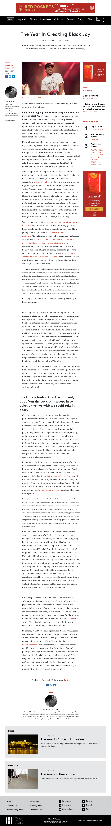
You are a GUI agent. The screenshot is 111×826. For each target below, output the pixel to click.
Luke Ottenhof (97, 129)
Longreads (21, 19)
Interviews (45, 19)
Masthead (35, 801)
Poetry (81, 19)
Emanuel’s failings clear (48, 490)
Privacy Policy (36, 805)
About (9, 801)
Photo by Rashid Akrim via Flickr (31, 98)
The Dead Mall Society (97, 135)
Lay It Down (96, 126)
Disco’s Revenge (91, 95)
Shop (90, 19)
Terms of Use (36, 809)
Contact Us (12, 805)
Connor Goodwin (90, 112)
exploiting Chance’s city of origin (58, 476)
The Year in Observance (58, 774)
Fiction (33, 19)
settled (50, 506)
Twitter (103, 21)
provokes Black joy (42, 182)
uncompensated (29, 645)
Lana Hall (95, 139)
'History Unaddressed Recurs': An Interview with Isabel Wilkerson (94, 106)
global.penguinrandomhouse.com (90, 820)
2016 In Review (9, 66)
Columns (58, 19)
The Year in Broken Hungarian (62, 739)
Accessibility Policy (15, 809)
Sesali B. (74, 619)
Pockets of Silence (96, 145)
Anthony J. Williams (57, 40)
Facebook (103, 18)
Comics (70, 19)
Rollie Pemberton (90, 99)
